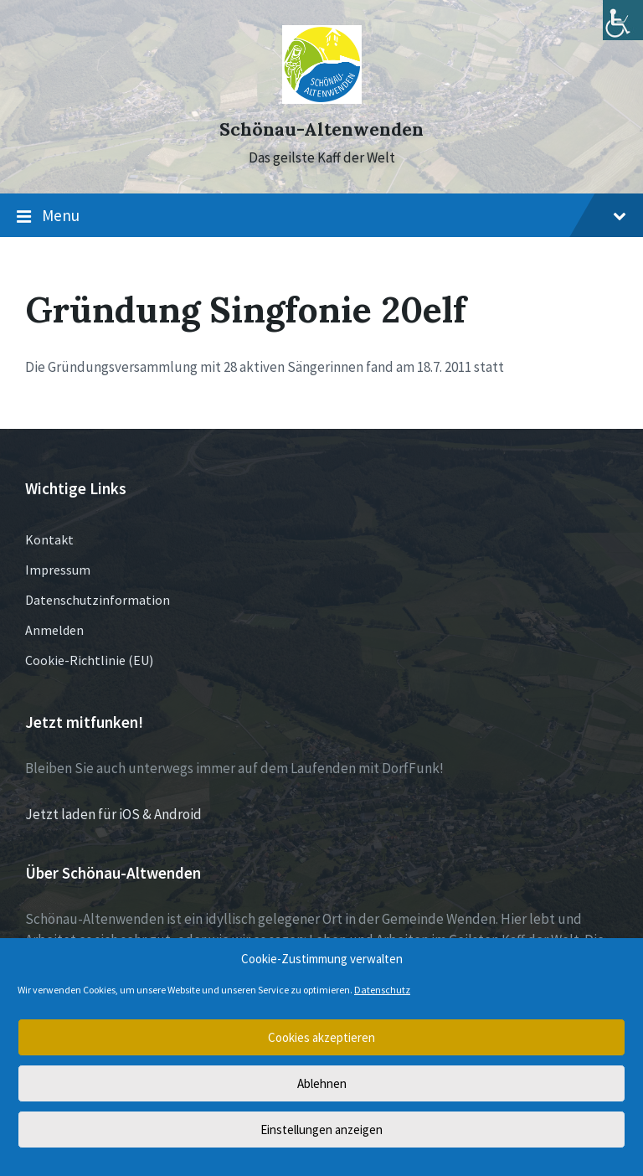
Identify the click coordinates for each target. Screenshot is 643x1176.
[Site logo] (322, 99)
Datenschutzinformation (97, 599)
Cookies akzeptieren (321, 1037)
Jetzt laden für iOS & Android (113, 814)
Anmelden (54, 630)
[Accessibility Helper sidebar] (623, 20)
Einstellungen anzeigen (321, 1129)
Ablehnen (322, 1083)
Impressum (57, 569)
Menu (321, 216)
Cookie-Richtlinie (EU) (89, 660)
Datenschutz (382, 989)
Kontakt (49, 539)
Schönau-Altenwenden (321, 129)
